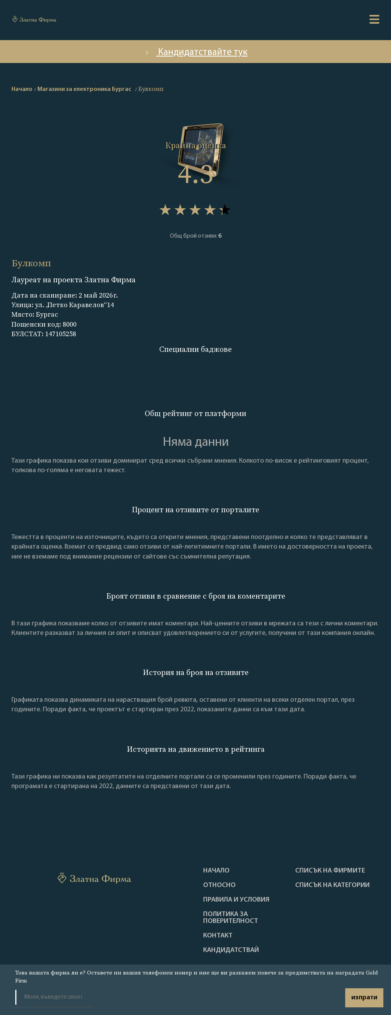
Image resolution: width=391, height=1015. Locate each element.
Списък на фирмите (330, 871)
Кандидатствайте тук (195, 52)
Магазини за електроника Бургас (84, 89)
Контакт (218, 935)
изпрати (364, 997)
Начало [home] (21, 89)
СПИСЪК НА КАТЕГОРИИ (332, 885)
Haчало (216, 871)
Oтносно (219, 885)
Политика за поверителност (230, 918)
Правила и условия (236, 900)
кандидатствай (231, 950)
